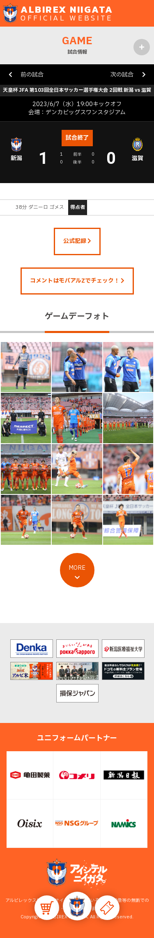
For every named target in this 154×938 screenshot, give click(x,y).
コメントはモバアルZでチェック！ (77, 280)
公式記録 (77, 241)
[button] (77, 906)
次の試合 (121, 74)
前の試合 (32, 74)
